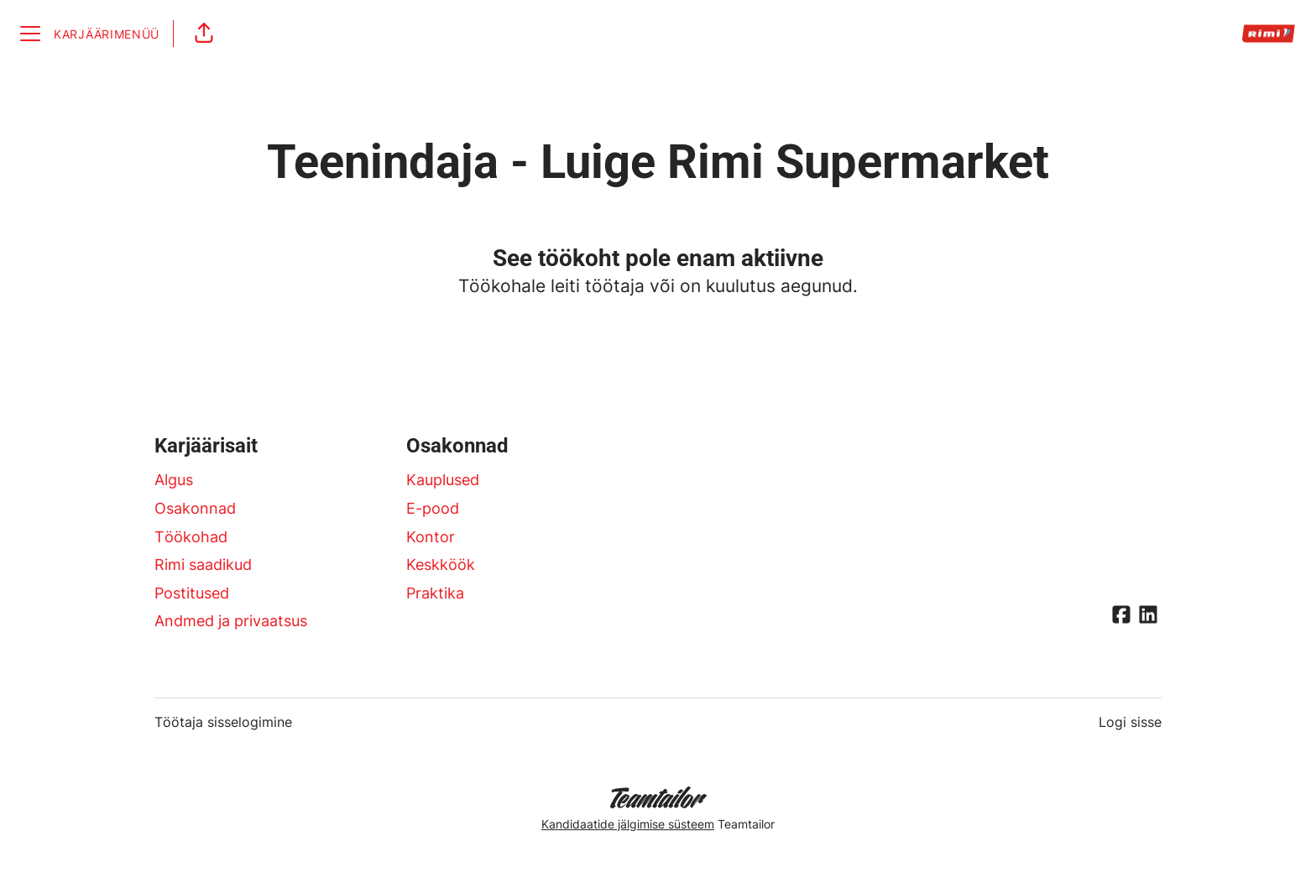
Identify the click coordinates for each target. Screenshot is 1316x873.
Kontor (430, 537)
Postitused (191, 593)
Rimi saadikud (203, 564)
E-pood (432, 508)
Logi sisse (1130, 722)
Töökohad (190, 537)
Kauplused (442, 480)
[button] (203, 33)
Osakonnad (195, 508)
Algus (173, 480)
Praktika (435, 593)
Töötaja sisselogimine (223, 722)
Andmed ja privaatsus (230, 621)
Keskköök (440, 564)
